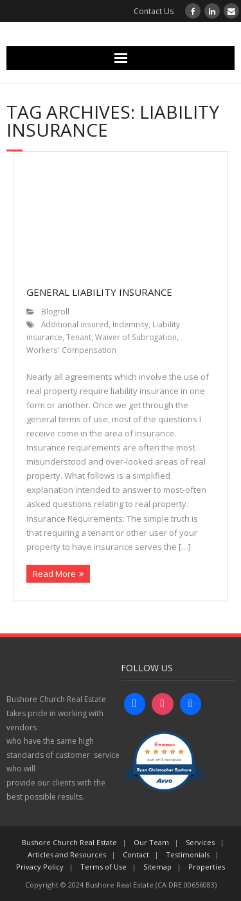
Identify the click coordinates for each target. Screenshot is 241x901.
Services (200, 842)
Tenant (78, 337)
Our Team (151, 842)
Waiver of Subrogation (136, 337)
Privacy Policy (40, 866)
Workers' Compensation (71, 350)
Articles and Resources (67, 854)
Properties (206, 866)
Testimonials (188, 854)
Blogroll (55, 311)
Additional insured (75, 324)
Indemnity (130, 324)
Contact (136, 854)
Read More (54, 573)
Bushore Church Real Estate (69, 842)
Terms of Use (103, 866)
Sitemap (157, 866)
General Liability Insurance (99, 292)
